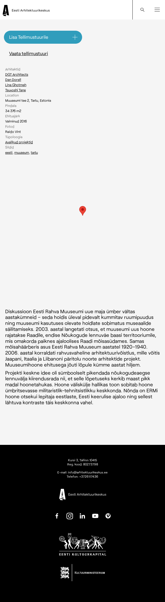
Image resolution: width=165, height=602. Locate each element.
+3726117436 (88, 476)
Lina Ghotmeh (15, 85)
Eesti (9, 152)
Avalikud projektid (19, 142)
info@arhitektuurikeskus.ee (88, 472)
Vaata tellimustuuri (28, 53)
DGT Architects (16, 74)
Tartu (34, 152)
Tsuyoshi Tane (15, 90)
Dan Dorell (13, 80)
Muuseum (21, 152)
